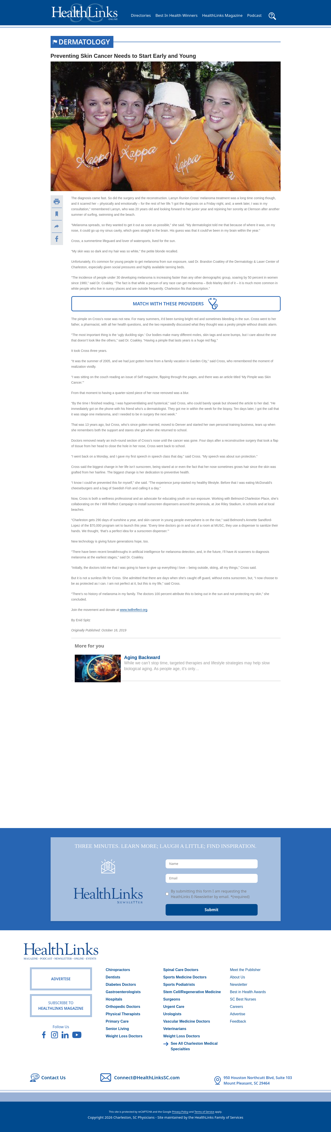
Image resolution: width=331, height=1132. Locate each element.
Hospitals (114, 999)
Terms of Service (204, 1111)
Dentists (113, 977)
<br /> (176, 748)
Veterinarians (175, 1029)
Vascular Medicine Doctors (186, 1021)
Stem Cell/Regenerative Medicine (192, 992)
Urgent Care (173, 1007)
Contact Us (53, 1077)
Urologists (172, 1014)
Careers (236, 1007)
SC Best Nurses (243, 999)
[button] (272, 15)
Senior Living (117, 1029)
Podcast (254, 15)
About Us (237, 977)
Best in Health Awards (248, 992)
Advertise (60, 978)
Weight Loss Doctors (124, 1036)
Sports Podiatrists (179, 984)
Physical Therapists (123, 1014)
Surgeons (171, 999)
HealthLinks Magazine (222, 15)
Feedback (238, 1021)
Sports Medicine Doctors (185, 977)
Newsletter (239, 984)
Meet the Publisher (245, 970)
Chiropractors (118, 970)
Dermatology (84, 42)
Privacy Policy (180, 1111)
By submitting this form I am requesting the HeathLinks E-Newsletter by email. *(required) (210, 894)
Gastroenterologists (123, 992)
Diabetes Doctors (121, 984)
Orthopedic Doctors (123, 1007)
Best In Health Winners (176, 15)
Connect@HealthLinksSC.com (147, 1077)
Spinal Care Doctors (181, 970)
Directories (141, 15)
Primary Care (117, 1021)
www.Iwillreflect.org (133, 610)
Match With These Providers (176, 303)
